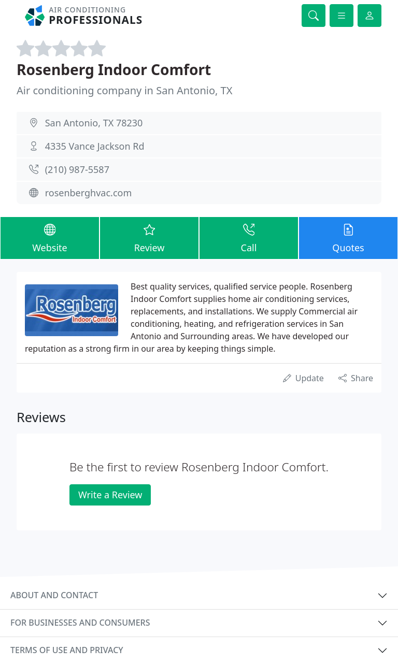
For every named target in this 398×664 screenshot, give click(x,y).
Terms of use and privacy (66, 650)
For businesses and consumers (80, 622)
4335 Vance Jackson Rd (95, 146)
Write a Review (110, 494)
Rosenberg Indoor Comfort (114, 69)
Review (149, 237)
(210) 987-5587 (77, 169)
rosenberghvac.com (88, 192)
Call (249, 237)
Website (50, 237)
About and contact (54, 595)
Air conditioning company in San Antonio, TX (124, 90)
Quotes (348, 237)
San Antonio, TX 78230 (94, 123)
